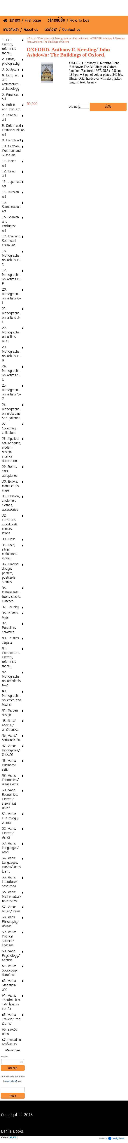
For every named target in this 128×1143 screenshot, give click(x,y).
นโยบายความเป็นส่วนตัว (11, 1081)
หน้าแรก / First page (38, 38)
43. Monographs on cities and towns (70, 38)
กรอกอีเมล (4, 1056)
